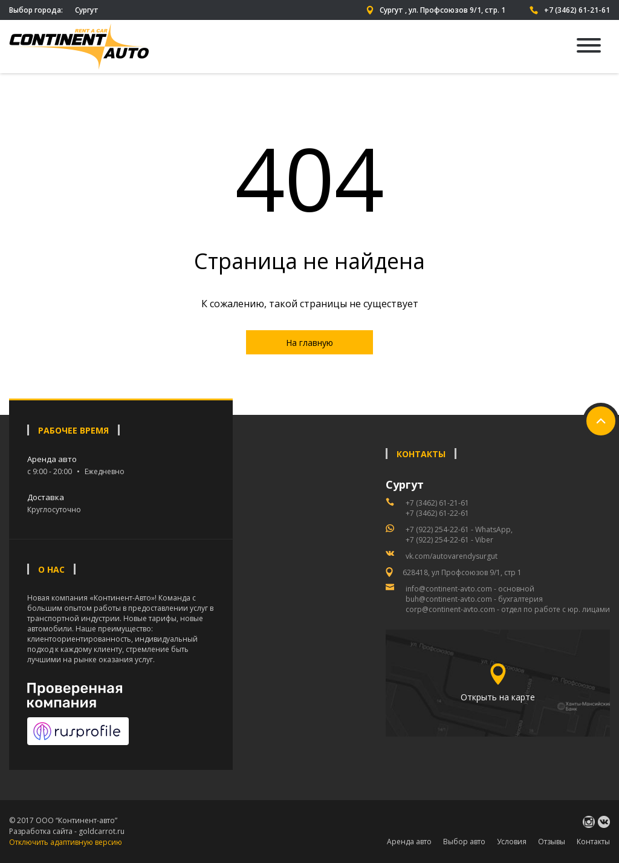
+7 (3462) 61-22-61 (437, 513)
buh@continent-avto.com (449, 599)
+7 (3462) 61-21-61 (570, 10)
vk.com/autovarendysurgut (451, 556)
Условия (512, 841)
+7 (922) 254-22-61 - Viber (449, 540)
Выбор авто (464, 841)
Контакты (593, 841)
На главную (309, 342)
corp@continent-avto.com (450, 609)
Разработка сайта (41, 831)
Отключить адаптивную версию (65, 842)
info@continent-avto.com (449, 589)
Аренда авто (409, 841)
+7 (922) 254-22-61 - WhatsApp (458, 529)
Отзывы (551, 841)
